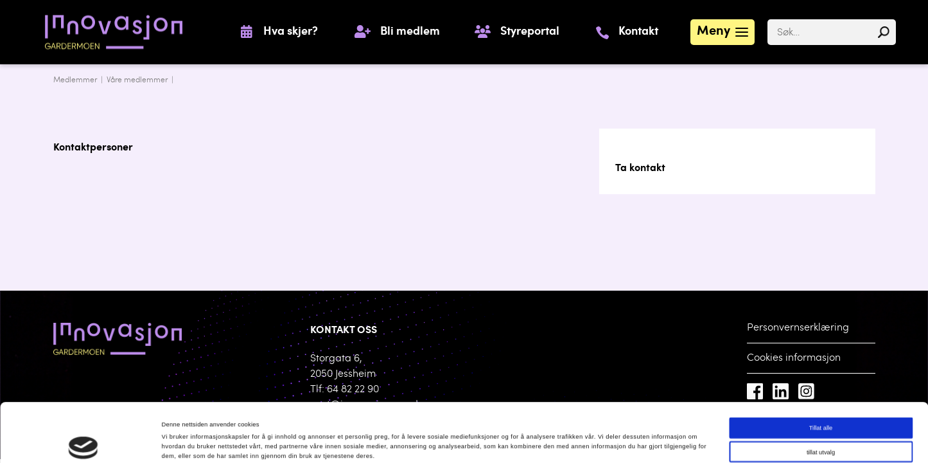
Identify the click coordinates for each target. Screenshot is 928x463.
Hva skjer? (290, 32)
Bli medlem (410, 32)
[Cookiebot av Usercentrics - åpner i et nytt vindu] (83, 441)
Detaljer (529, 442)
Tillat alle (821, 370)
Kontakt (638, 32)
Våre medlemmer (137, 80)
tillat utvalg (821, 395)
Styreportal (529, 32)
